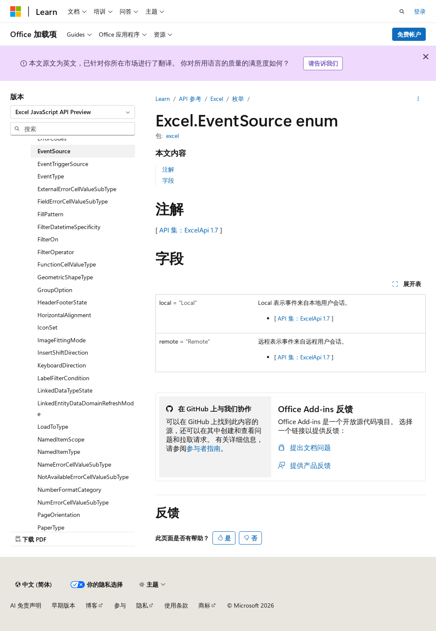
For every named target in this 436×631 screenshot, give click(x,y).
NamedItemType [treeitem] (58, 451)
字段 (168, 180)
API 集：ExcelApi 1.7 (188, 229)
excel (172, 136)
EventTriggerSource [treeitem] (62, 164)
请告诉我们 (323, 63)
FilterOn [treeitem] (47, 239)
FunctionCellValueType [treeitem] (66, 264)
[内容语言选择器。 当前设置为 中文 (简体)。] (33, 584)
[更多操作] (418, 99)
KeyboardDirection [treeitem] (61, 365)
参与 (120, 605)
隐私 (142, 605)
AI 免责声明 (25, 605)
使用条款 (176, 605)
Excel (216, 99)
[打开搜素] (401, 11)
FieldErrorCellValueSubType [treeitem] (72, 201)
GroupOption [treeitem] (54, 290)
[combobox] (72, 112)
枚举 (238, 99)
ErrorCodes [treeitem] (51, 138)
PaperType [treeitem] (50, 527)
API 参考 (190, 99)
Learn (162, 99)
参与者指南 (203, 448)
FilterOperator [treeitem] (55, 252)
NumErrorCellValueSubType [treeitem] (73, 502)
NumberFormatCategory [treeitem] (69, 489)
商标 (204, 605)
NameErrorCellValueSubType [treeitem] (74, 464)
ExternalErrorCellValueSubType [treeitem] (76, 189)
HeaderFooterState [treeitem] (62, 302)
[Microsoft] (15, 11)
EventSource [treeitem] (53, 151)
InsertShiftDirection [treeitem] (62, 352)
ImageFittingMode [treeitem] (61, 340)
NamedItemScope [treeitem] (60, 439)
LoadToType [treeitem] (52, 426)
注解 (168, 169)
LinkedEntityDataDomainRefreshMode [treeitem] (85, 408)
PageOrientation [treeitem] (58, 515)
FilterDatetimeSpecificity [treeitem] (68, 227)
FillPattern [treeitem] (50, 214)
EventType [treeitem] (50, 176)
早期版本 (63, 605)
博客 (92, 605)
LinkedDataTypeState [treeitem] (64, 390)
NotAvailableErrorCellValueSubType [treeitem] (83, 477)
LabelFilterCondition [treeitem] (63, 378)
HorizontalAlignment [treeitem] (64, 315)
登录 (420, 11)
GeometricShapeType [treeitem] (65, 277)
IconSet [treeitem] (47, 327)
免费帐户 (409, 34)
